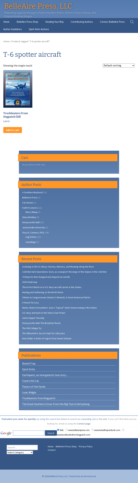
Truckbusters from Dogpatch (38, 398)
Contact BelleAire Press (112, 21)
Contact (52, 449)
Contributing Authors (82, 21)
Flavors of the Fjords (33, 386)
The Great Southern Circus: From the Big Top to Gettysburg (56, 404)
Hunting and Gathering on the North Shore (42, 292)
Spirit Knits (28, 369)
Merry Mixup (31, 212)
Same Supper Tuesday (33, 317)
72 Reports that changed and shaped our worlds (46, 276)
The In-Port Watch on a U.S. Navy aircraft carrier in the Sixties (51, 287)
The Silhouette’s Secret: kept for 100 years (43, 333)
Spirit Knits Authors (39, 29)
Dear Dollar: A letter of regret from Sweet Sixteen (46, 338)
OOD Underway (29, 282)
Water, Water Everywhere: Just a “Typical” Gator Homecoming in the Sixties (59, 307)
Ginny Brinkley (29, 217)
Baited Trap (28, 363)
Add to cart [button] (12, 130)
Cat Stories (27, 202)
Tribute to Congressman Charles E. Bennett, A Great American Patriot (56, 297)
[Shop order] (119, 65)
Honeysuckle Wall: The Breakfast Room (41, 323)
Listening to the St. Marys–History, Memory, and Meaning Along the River (58, 266)
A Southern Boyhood (32, 192)
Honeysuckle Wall (30, 222)
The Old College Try (31, 328)
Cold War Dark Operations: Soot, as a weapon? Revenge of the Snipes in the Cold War (64, 271)
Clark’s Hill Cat (30, 380)
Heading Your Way (54, 21)
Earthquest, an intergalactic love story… (45, 375)
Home (6, 21)
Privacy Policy (86, 446)
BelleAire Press (29, 197)
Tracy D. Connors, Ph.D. (33, 232)
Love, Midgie (29, 392)
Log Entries (31, 236)
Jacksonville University (33, 227)
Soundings (31, 242)
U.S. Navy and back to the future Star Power (43, 312)
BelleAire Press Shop (27, 21)
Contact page (84, 423)
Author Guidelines (12, 29)
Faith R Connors (30, 207)
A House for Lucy (30, 302)
